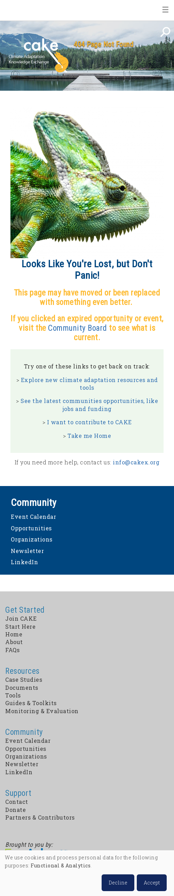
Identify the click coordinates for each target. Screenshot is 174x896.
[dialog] (87, 873)
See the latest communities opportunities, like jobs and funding (89, 404)
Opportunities (31, 528)
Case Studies (23, 679)
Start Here (20, 626)
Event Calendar (33, 516)
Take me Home (89, 435)
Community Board (77, 328)
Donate (15, 809)
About (14, 641)
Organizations (32, 539)
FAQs (12, 650)
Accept (152, 882)
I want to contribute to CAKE (89, 422)
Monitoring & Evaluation (42, 711)
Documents (21, 687)
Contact (16, 801)
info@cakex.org (136, 462)
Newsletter (27, 550)
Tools (13, 695)
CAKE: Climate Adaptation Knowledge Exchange (39, 55)
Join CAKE (21, 618)
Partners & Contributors (40, 817)
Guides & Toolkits (31, 703)
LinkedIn (24, 562)
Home (16, 10)
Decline (118, 882)
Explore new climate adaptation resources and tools (89, 383)
